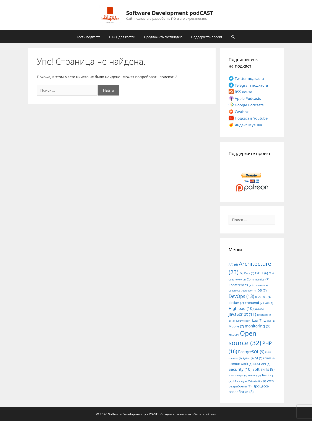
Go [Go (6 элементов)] (269, 303)
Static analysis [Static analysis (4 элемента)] (238, 375)
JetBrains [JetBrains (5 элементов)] (264, 315)
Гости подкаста (89, 37)
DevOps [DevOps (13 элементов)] (241, 296)
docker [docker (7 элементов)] (236, 302)
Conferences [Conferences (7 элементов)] (241, 285)
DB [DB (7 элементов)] (262, 290)
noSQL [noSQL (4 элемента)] (234, 334)
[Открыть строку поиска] (233, 36)
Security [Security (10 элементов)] (240, 369)
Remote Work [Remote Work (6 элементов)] (240, 364)
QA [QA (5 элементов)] (258, 358)
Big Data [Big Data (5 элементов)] (246, 273)
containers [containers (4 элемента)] (261, 285)
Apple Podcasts (248, 98)
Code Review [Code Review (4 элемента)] (237, 279)
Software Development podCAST (169, 12)
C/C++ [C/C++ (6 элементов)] (261, 273)
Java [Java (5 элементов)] (259, 309)
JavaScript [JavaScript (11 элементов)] (242, 314)
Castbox (242, 111)
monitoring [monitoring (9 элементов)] (257, 326)
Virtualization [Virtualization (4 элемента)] (257, 381)
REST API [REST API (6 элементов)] (261, 364)
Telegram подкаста (251, 85)
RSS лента (243, 91)
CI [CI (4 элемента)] (272, 273)
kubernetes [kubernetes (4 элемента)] (243, 320)
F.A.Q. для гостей (122, 37)
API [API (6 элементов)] (233, 264)
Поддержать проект (206, 37)
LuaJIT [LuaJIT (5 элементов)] (269, 320)
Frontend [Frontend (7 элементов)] (254, 302)
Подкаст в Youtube (251, 118)
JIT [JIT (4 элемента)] (232, 320)
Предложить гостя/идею (163, 37)
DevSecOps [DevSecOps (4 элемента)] (263, 297)
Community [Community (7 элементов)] (258, 279)
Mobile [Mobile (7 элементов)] (236, 326)
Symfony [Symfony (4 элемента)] (254, 375)
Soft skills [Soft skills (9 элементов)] (263, 369)
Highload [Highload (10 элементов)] (241, 308)
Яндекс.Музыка (248, 124)
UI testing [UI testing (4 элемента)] (240, 381)
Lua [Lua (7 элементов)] (257, 320)
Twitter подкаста (249, 78)
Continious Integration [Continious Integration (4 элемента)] (242, 290)
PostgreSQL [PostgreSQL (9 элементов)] (251, 351)
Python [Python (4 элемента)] (248, 358)
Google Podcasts (249, 104)
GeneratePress (204, 414)
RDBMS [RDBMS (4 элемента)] (269, 358)
